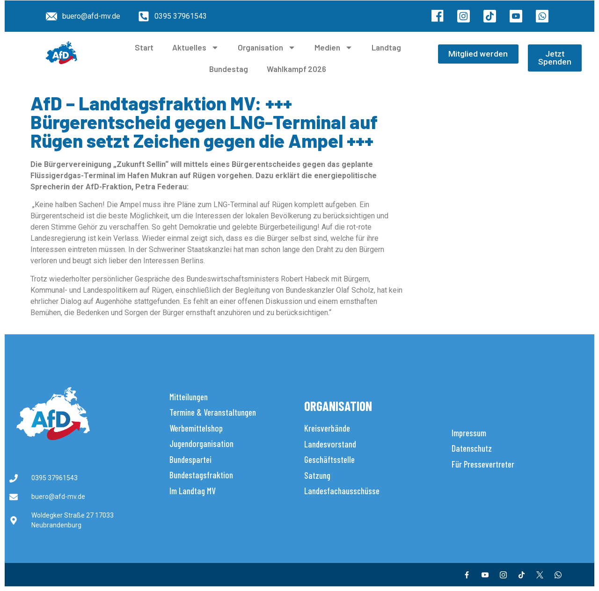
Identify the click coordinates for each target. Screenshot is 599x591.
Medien (333, 47)
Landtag (386, 47)
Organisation (267, 47)
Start (144, 47)
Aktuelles (195, 47)
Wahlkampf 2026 (296, 68)
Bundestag (228, 68)
